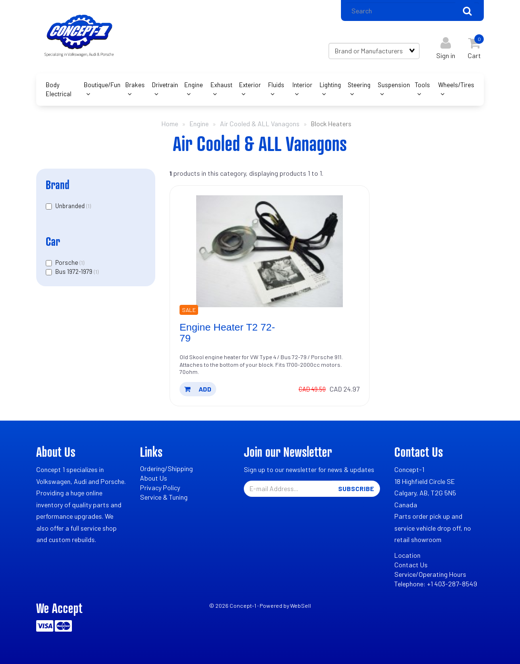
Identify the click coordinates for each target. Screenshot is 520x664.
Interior (302, 85)
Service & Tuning (164, 497)
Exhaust (221, 85)
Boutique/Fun (102, 85)
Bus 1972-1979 (74, 271)
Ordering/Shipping (166, 468)
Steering (359, 85)
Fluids (276, 85)
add (197, 389)
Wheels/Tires (456, 85)
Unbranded (70, 206)
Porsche (67, 262)
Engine (193, 85)
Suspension (394, 85)
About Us (153, 478)
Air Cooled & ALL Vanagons (260, 124)
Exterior (250, 85)
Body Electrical (58, 89)
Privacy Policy (160, 487)
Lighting (330, 85)
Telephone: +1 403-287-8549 (435, 584)
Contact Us (411, 565)
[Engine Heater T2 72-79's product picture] (270, 251)
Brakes (135, 85)
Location (407, 555)
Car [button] (53, 241)
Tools (422, 85)
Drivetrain (165, 85)
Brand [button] (58, 184)
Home (169, 124)
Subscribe (356, 488)
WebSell (300, 605)
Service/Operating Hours (430, 574)
